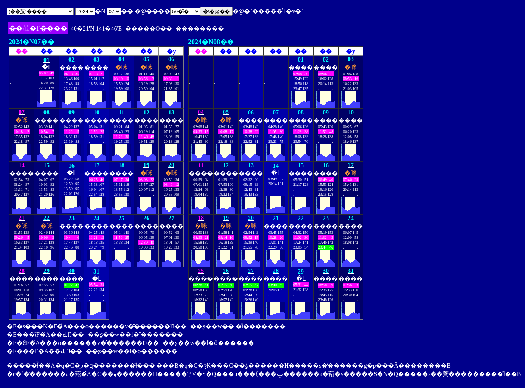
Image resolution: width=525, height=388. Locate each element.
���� (137, 28)
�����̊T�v (273, 11)
